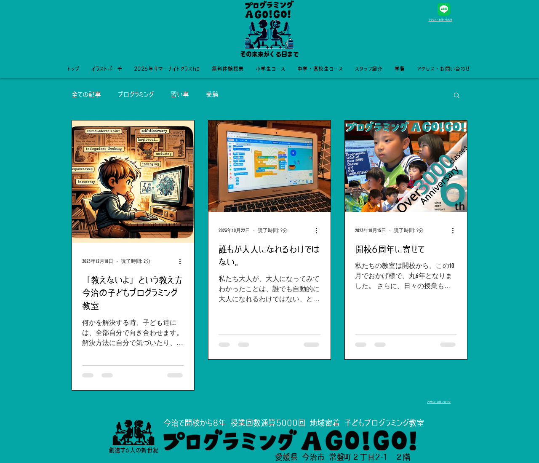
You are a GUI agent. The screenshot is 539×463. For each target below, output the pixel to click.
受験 (212, 95)
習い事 (180, 95)
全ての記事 (86, 95)
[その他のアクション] (183, 262)
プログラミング (136, 95)
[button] (457, 95)
